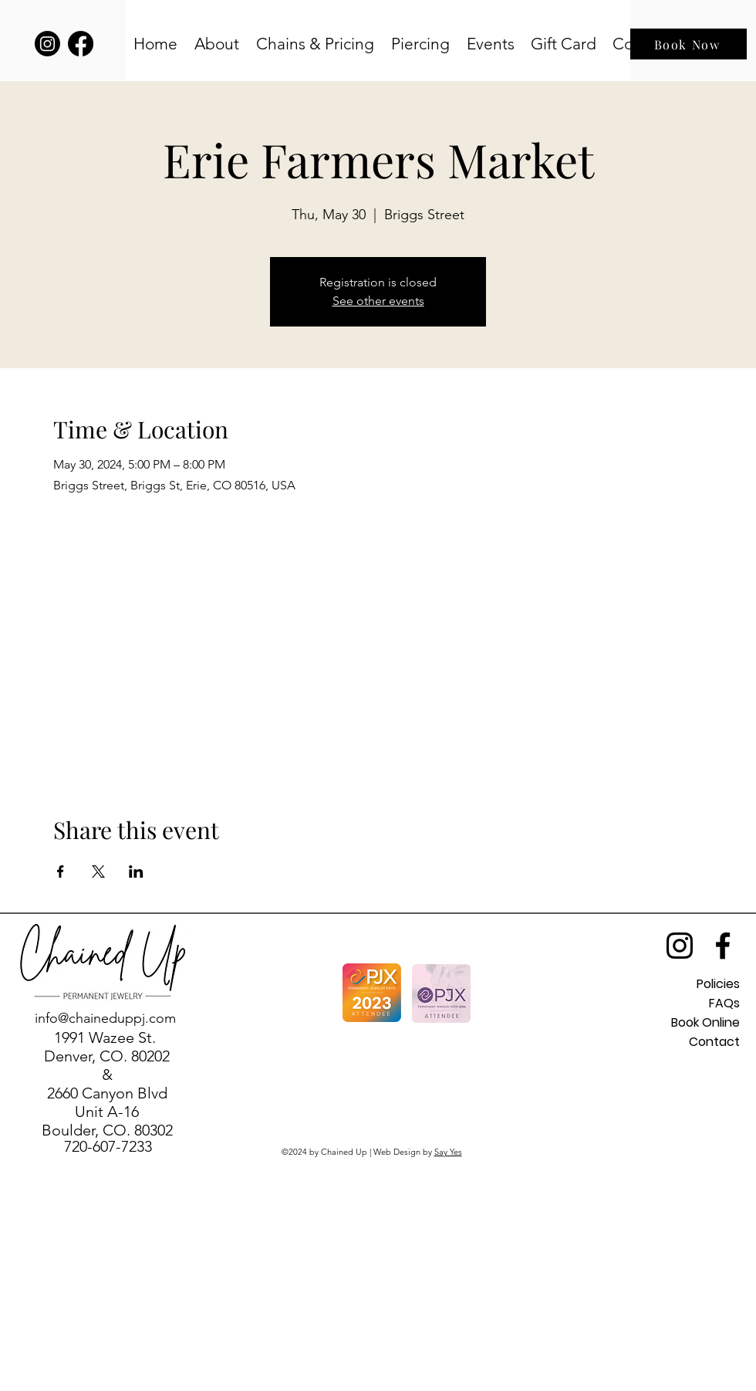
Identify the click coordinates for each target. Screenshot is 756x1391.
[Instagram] (47, 43)
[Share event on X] (98, 871)
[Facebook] (80, 43)
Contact (714, 1042)
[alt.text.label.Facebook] (723, 945)
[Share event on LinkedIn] (136, 871)
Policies (718, 984)
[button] (217, 44)
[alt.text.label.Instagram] (679, 945)
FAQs (724, 1003)
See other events (378, 300)
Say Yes (448, 1151)
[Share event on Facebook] (60, 871)
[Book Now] (688, 44)
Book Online (705, 1022)
